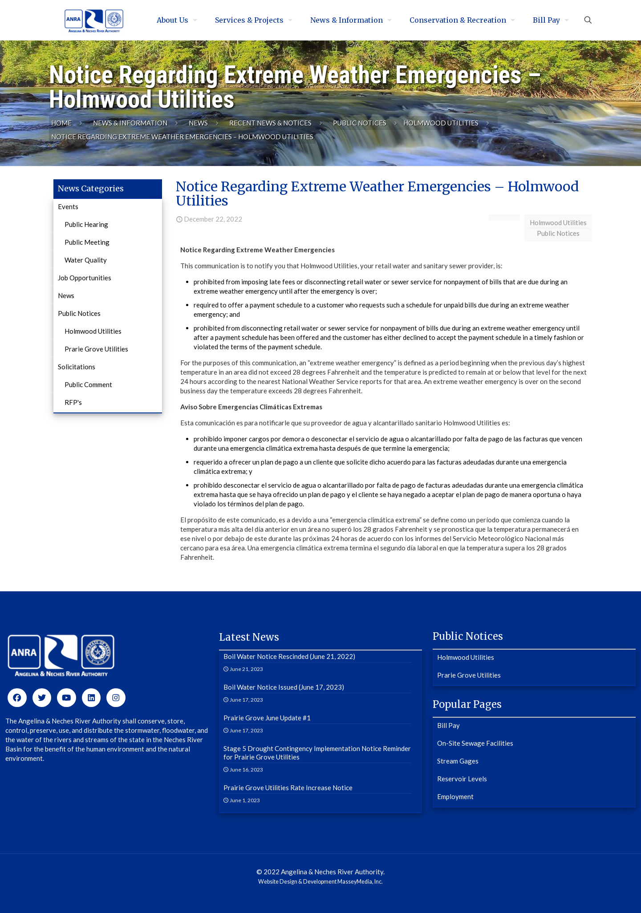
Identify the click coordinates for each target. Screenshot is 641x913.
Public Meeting (87, 242)
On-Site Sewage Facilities (475, 743)
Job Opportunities (84, 278)
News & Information (130, 123)
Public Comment (88, 384)
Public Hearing (86, 224)
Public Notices (359, 123)
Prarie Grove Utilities (96, 349)
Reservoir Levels (462, 779)
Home (61, 123)
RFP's (73, 402)
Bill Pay (448, 725)
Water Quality (86, 260)
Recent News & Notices (270, 123)
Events (68, 206)
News (198, 123)
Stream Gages (458, 761)
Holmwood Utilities (441, 123)
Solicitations (76, 367)
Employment (455, 796)
